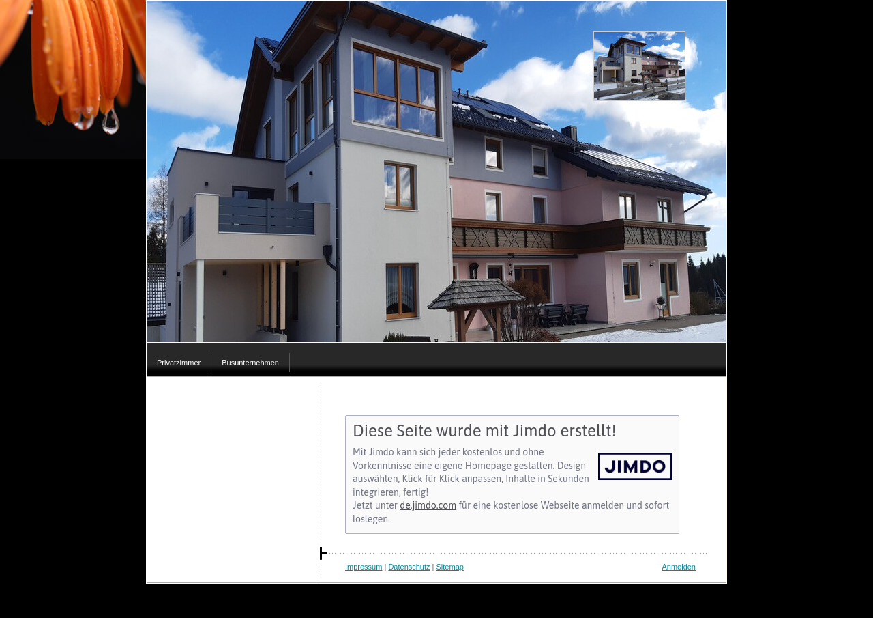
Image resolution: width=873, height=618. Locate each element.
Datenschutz (409, 567)
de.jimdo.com (428, 505)
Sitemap (450, 567)
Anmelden (679, 567)
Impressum (363, 567)
